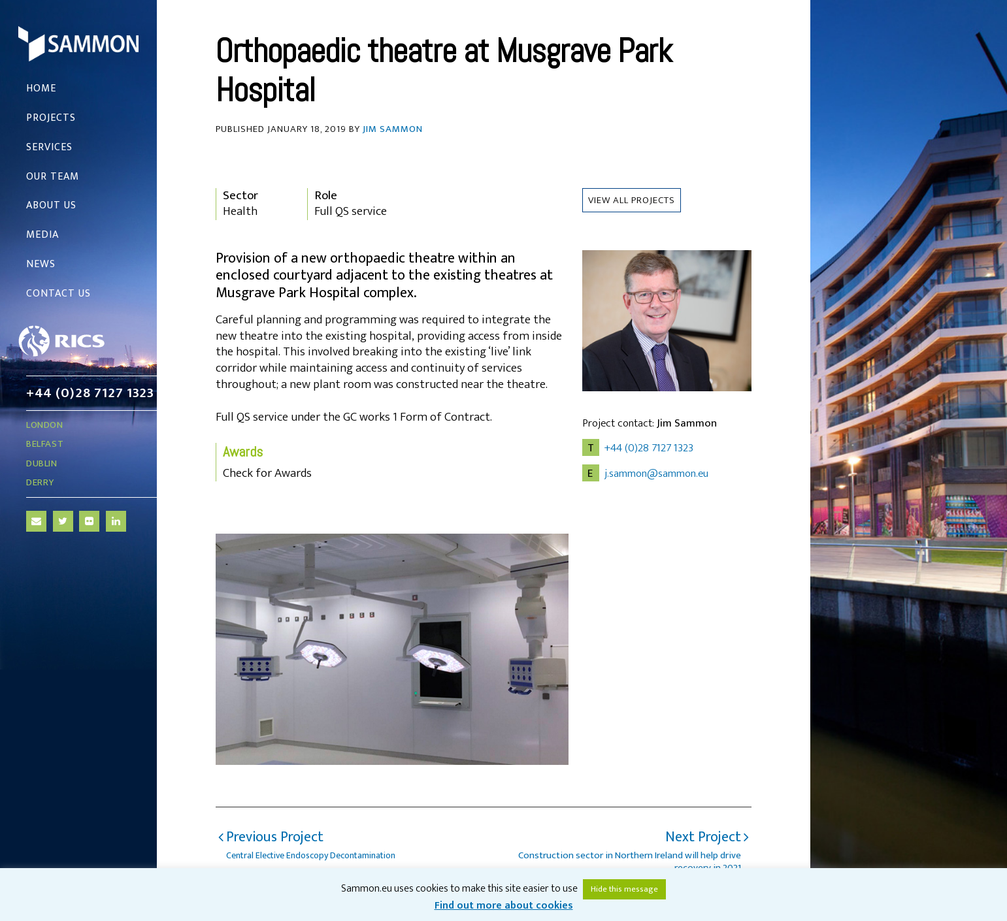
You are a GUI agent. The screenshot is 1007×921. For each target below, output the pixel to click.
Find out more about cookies (504, 905)
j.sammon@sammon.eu (656, 473)
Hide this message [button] (624, 889)
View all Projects (631, 200)
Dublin (42, 463)
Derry (40, 482)
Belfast (44, 444)
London (44, 425)
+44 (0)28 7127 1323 (90, 392)
